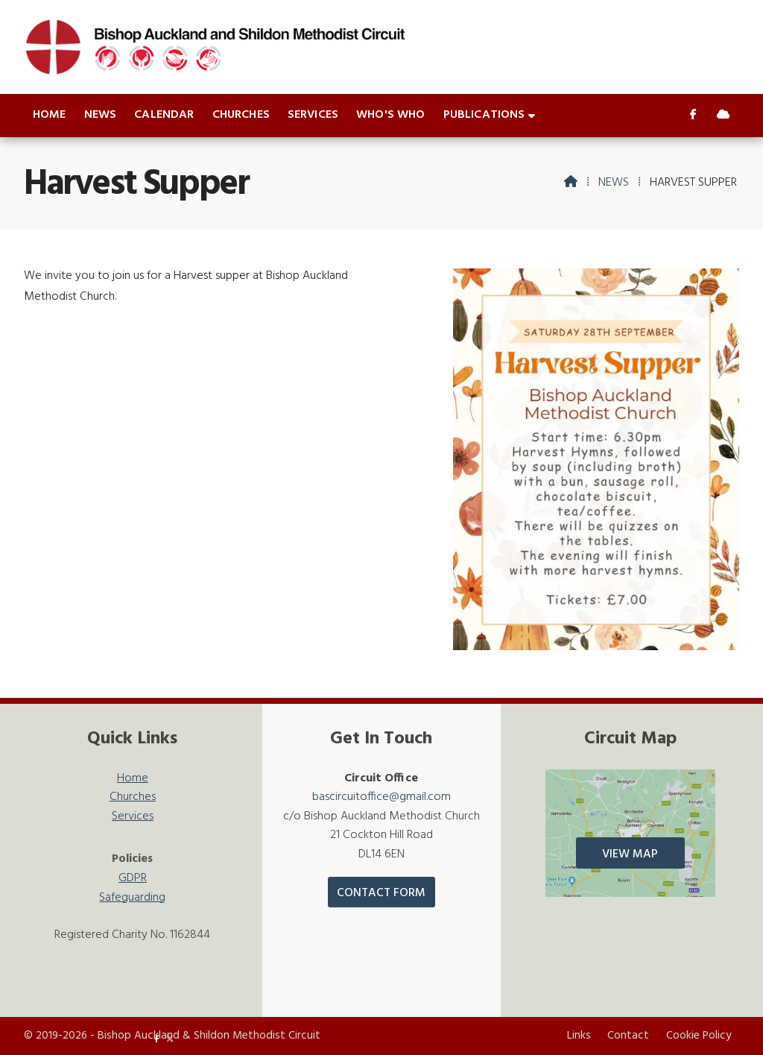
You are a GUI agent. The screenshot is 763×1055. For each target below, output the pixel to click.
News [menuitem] (100, 115)
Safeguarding (132, 898)
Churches (133, 797)
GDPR (132, 878)
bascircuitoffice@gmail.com (381, 797)
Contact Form (381, 893)
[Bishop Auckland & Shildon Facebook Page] (693, 115)
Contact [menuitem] (628, 1036)
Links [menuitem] (579, 1036)
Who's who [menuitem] (390, 115)
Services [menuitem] (313, 115)
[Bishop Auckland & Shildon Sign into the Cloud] (723, 115)
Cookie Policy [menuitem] (698, 1036)
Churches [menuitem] (241, 115)
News (613, 182)
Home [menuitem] (49, 115)
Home (132, 778)
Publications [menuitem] (484, 115)
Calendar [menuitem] (164, 115)
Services (132, 816)
